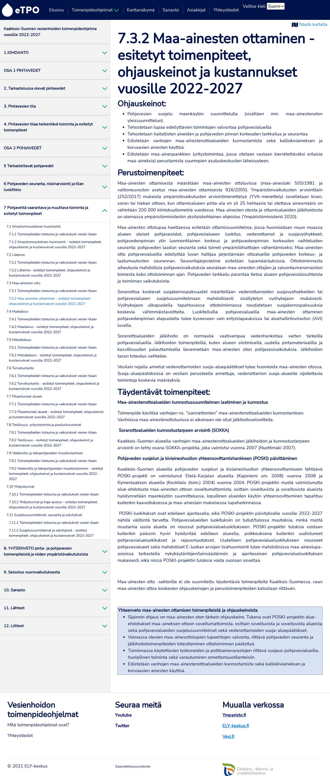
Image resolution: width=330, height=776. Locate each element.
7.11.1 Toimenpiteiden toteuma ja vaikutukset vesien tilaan (54, 522)
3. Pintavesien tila (20, 106)
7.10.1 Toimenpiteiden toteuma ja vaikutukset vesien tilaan (54, 494)
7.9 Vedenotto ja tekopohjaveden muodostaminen (44, 453)
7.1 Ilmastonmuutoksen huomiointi (33, 226)
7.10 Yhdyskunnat (20, 486)
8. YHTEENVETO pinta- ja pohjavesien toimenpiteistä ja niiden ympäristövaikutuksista (46, 551)
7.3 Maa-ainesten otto (23, 283)
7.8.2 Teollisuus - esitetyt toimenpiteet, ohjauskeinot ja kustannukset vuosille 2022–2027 (51, 443)
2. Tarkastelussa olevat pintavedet (34, 88)
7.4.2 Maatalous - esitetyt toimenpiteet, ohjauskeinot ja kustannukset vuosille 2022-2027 (51, 329)
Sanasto (171, 10)
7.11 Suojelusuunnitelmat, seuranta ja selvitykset (44, 515)
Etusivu (56, 10)
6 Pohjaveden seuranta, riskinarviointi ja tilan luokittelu (44, 187)
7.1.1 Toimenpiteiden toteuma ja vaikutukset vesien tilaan (53, 234)
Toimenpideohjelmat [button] (95, 10)
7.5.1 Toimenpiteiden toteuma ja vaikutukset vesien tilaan (53, 347)
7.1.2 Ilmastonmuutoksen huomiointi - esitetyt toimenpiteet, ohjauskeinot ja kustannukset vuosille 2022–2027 (55, 244)
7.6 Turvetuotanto (20, 368)
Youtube (123, 715)
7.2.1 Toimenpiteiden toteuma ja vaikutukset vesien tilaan (53, 262)
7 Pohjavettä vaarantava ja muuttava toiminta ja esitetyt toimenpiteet (46, 210)
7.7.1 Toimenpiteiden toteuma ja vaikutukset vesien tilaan (53, 404)
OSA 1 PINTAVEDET (22, 70)
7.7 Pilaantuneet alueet (24, 396)
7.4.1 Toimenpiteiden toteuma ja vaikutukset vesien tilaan (53, 319)
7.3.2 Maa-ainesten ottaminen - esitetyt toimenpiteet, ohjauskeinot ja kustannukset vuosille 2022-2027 (50, 301)
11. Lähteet (14, 608)
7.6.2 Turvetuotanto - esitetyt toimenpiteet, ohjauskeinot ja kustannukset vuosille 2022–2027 (54, 386)
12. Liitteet (14, 626)
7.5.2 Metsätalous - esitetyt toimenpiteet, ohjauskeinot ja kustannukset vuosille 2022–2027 (52, 358)
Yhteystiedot (226, 10)
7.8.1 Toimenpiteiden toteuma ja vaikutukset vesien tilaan (53, 432)
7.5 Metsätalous (18, 339)
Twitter (122, 726)
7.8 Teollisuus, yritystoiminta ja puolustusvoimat (43, 424)
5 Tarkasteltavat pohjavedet (29, 166)
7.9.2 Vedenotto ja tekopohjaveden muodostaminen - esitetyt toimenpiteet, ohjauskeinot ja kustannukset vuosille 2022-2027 (56, 473)
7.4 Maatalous (17, 311)
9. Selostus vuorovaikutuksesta (32, 572)
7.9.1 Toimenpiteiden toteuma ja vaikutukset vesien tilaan (53, 460)
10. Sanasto (14, 590)
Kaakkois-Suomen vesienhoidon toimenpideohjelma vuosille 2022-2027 (50, 32)
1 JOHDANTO (16, 52)
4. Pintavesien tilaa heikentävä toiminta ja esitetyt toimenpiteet (48, 127)
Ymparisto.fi (234, 715)
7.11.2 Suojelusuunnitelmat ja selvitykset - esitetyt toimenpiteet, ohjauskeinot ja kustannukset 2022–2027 (51, 533)
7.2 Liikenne (15, 254)
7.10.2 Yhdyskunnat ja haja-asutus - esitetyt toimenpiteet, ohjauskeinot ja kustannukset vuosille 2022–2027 (53, 505)
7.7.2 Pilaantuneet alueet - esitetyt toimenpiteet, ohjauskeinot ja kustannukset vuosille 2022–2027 (56, 414)
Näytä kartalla (313, 24)
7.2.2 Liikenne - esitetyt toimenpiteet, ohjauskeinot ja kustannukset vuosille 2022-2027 (49, 273)
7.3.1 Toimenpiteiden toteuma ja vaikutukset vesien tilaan (53, 290)
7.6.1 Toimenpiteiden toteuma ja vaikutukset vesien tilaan (53, 375)
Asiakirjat (196, 10)
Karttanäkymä (141, 10)
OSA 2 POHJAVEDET (23, 148)
